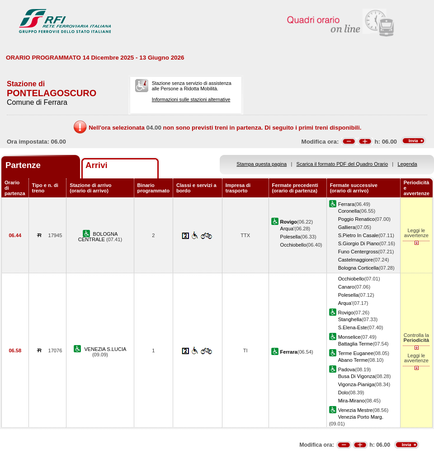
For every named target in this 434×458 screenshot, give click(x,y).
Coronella (348, 211)
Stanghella (350, 319)
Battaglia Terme (355, 343)
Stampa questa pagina (261, 164)
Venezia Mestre (355, 410)
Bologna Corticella (358, 268)
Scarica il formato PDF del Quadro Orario (342, 164)
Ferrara (346, 204)
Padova (346, 369)
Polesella (290, 236)
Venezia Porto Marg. (360, 417)
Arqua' (287, 228)
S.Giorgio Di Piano (358, 243)
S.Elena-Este (353, 327)
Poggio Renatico (356, 219)
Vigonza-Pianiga (356, 384)
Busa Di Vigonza (356, 376)
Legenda (407, 164)
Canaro (346, 287)
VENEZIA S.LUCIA (105, 349)
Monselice (349, 337)
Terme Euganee (355, 353)
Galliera (346, 227)
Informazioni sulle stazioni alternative (191, 99)
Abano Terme (353, 360)
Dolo (343, 392)
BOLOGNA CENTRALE (98, 236)
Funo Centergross (358, 251)
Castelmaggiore (355, 259)
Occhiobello (293, 245)
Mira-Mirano (351, 400)
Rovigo (346, 312)
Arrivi (96, 165)
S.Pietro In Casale (358, 235)
